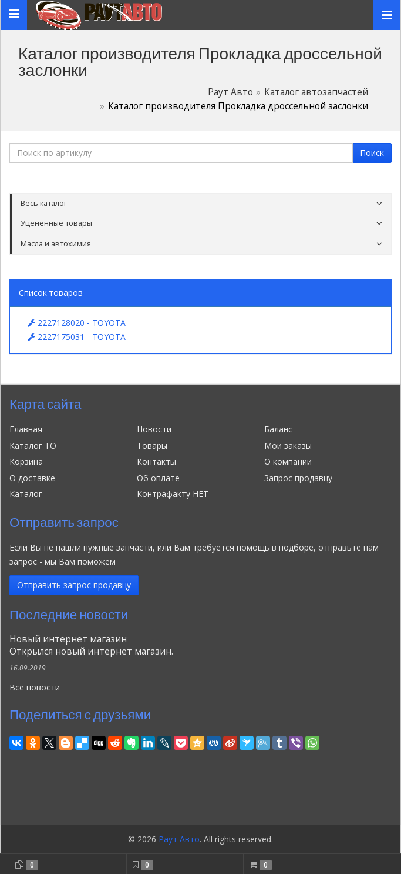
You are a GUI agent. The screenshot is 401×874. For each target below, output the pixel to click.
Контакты (156, 461)
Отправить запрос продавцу (74, 585)
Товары (152, 445)
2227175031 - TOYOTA (77, 336)
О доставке (32, 477)
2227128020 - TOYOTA (77, 322)
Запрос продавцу (298, 477)
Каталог (25, 493)
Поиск (372, 152)
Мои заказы (288, 445)
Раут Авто (230, 92)
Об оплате (158, 477)
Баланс (278, 429)
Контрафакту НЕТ (172, 493)
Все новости (34, 687)
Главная (25, 429)
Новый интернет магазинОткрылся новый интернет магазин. (91, 645)
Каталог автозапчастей (316, 92)
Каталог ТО (32, 445)
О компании (288, 461)
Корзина (26, 461)
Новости (154, 429)
